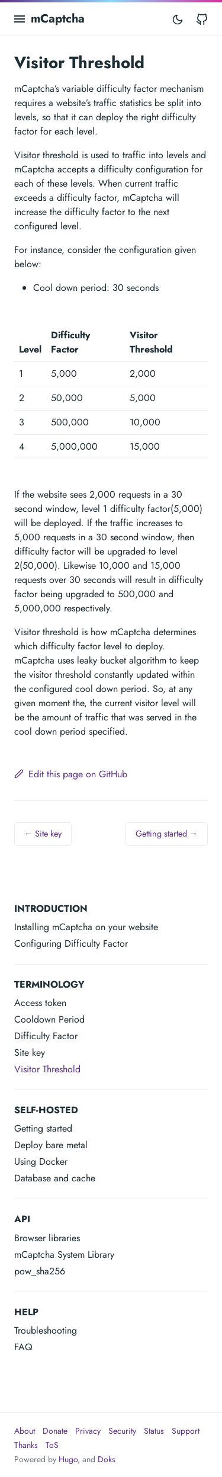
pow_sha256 (39, 1271)
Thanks (26, 1445)
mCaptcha (58, 18)
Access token (40, 1003)
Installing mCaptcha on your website (86, 927)
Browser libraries (47, 1238)
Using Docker (40, 1161)
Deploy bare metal (51, 1145)
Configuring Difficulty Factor (71, 943)
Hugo (68, 1459)
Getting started (43, 1128)
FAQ (23, 1347)
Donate (55, 1431)
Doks (106, 1459)
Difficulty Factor (46, 1036)
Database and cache (54, 1178)
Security (122, 1431)
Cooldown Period (49, 1019)
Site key (29, 1052)
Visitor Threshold (47, 1069)
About (24, 1431)
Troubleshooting (45, 1330)
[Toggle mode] (177, 19)
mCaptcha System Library (64, 1254)
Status (154, 1431)
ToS (52, 1445)
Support (186, 1431)
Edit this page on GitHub (70, 774)
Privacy (88, 1431)
